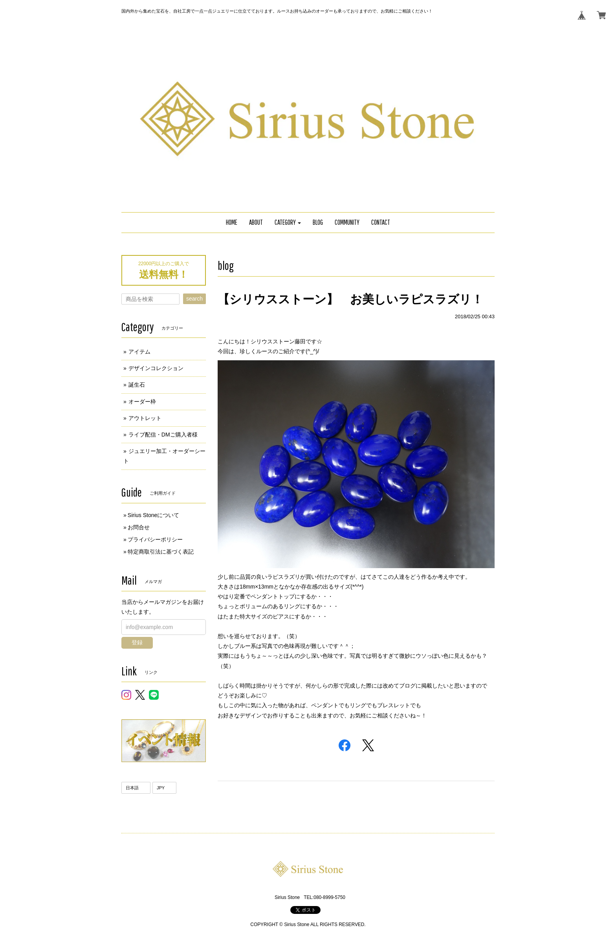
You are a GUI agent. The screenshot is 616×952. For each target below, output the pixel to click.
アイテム (139, 352)
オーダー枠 (142, 401)
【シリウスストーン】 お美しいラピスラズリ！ (350, 299)
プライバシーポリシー (155, 539)
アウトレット (144, 418)
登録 (137, 642)
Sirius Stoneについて (153, 515)
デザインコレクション (155, 368)
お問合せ (139, 527)
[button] (288, 223)
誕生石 (136, 385)
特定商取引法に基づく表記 (161, 551)
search (194, 298)
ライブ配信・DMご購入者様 (163, 434)
